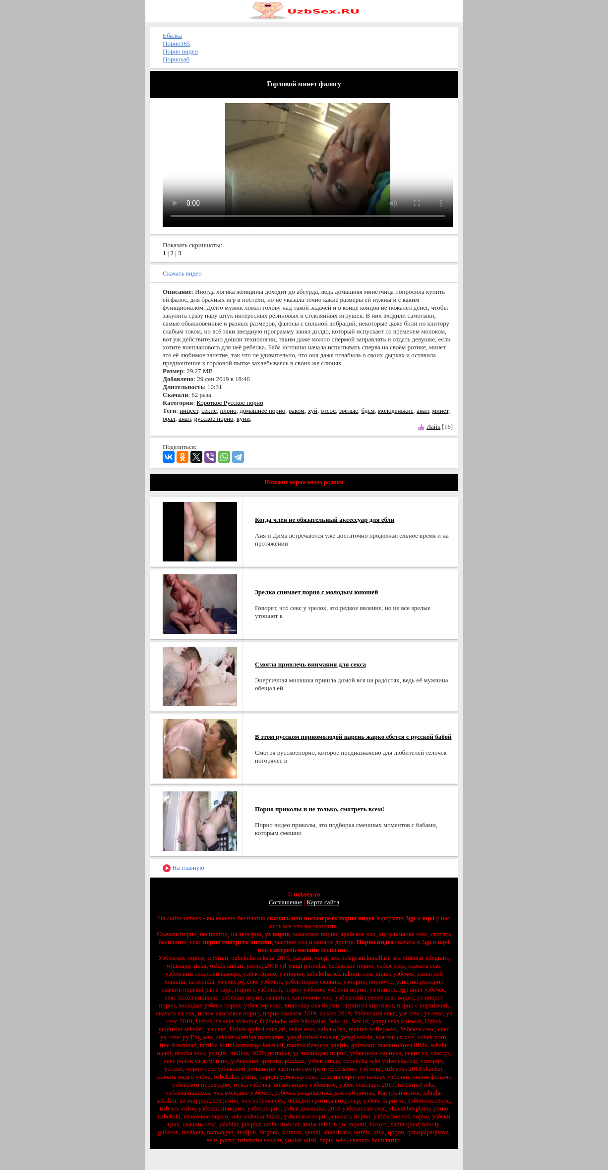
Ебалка (172, 35)
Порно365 (176, 43)
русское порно (213, 418)
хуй (312, 410)
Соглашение (286, 902)
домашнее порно (262, 410)
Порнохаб (176, 59)
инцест (189, 410)
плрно (228, 410)
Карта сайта (322, 902)
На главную (183, 868)
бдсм (368, 410)
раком (296, 410)
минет (440, 410)
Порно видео (180, 51)
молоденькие (395, 410)
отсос (328, 410)
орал (169, 418)
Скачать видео (182, 273)
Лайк (433, 426)
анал (423, 410)
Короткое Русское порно (229, 402)
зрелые (348, 410)
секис (209, 410)
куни (243, 418)
